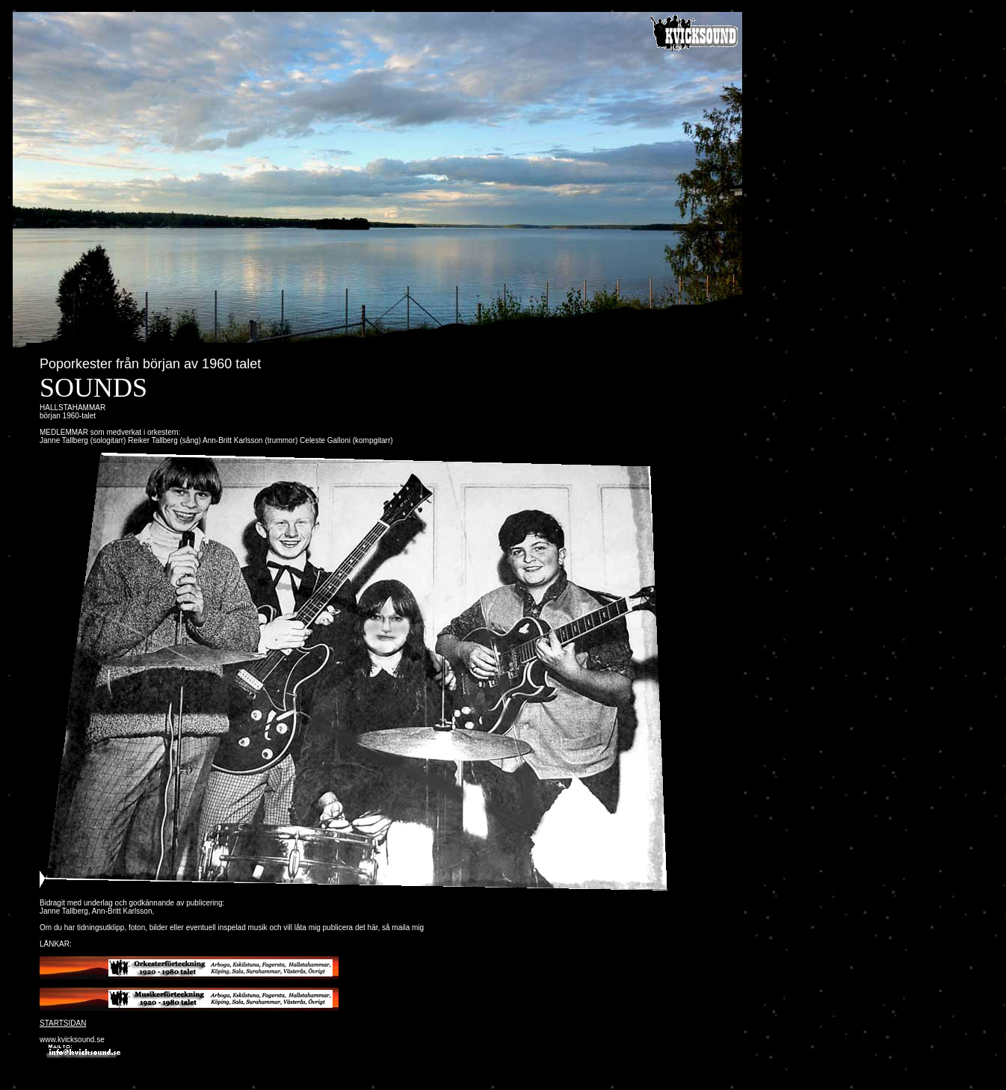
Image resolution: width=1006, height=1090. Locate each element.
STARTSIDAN (63, 1023)
